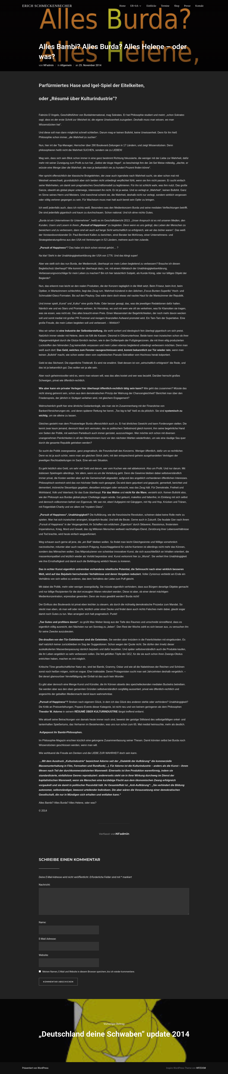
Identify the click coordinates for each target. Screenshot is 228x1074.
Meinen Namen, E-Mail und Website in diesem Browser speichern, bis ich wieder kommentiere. (88, 971)
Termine (165, 5)
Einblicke (151, 5)
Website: (43, 955)
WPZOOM (201, 1068)
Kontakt (199, 5)
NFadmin (49, 65)
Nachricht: (44, 884)
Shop (176, 5)
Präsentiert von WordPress (35, 1068)
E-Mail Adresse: (47, 938)
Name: (42, 922)
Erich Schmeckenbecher (47, 6)
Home (122, 5)
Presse (187, 5)
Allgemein (66, 65)
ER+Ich (136, 5)
